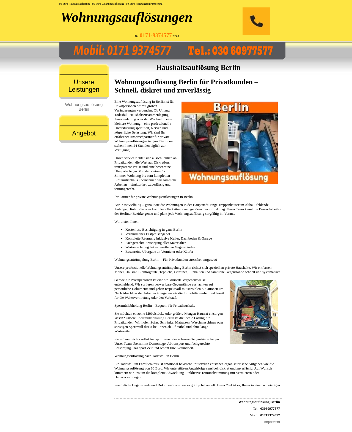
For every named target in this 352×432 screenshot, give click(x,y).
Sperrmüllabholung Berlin (155, 318)
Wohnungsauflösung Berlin (84, 107)
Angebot (84, 133)
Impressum (272, 422)
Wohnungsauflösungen (127, 17)
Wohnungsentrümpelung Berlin (168, 267)
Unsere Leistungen (84, 85)
